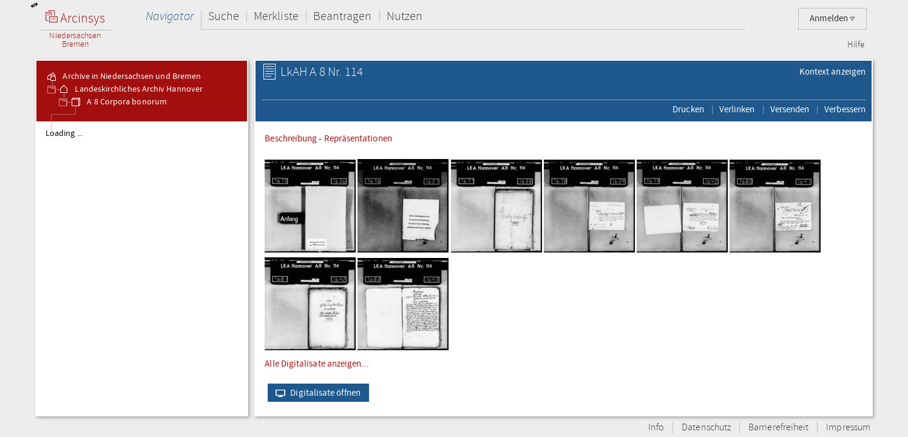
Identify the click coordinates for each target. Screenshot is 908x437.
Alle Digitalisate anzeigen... (316, 363)
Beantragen (342, 16)
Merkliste (276, 16)
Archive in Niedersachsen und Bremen (123, 76)
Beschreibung (291, 138)
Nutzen (404, 16)
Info (656, 427)
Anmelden (832, 18)
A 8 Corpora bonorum (118, 102)
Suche (223, 16)
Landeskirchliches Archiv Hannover (130, 89)
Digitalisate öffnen (315, 393)
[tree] (141, 268)
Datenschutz (706, 427)
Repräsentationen (358, 138)
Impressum (848, 427)
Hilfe (855, 44)
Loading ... (64, 133)
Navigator (170, 16)
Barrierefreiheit (778, 427)
